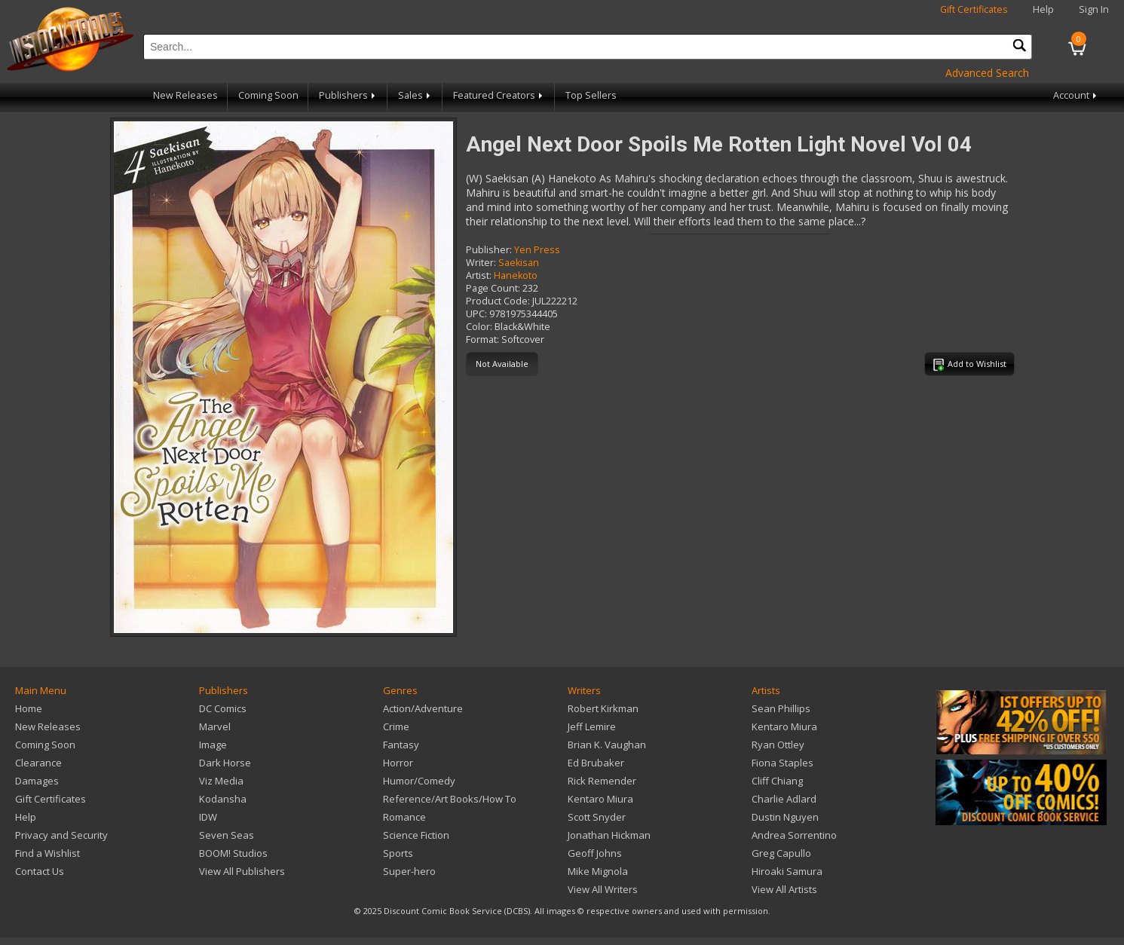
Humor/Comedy (419, 781)
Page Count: (493, 288)
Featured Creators (499, 95)
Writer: (481, 262)
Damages (37, 781)
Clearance (38, 762)
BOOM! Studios (233, 853)
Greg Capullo (781, 853)
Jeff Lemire (592, 726)
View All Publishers (242, 871)
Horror (398, 762)
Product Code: (498, 301)
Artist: (479, 275)
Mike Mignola (598, 871)
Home (28, 708)
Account (1076, 95)
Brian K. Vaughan (607, 744)
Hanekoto (515, 275)
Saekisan (518, 262)
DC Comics (223, 708)
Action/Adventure (423, 708)
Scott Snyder (597, 817)
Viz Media (221, 781)
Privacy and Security (61, 835)
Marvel (215, 726)
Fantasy (401, 744)
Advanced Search (987, 73)
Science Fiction (416, 835)
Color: (479, 326)
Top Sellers (591, 95)
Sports (398, 853)
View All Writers (603, 889)
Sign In (1094, 9)
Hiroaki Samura (787, 871)
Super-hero (409, 871)
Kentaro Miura (600, 799)
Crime (396, 726)
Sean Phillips (781, 708)
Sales (415, 95)
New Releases (185, 95)
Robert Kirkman (603, 708)
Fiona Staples (782, 762)
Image (213, 744)
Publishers (348, 95)
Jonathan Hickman (609, 835)
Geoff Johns (595, 853)
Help (1043, 9)
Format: (482, 339)
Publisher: (489, 249)
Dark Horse (225, 762)
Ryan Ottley (778, 744)
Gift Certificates (974, 9)
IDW (208, 817)
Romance (404, 817)
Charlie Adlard (784, 799)
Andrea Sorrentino (794, 835)
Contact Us (39, 871)
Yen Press (537, 249)
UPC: (476, 313)
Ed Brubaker (596, 762)
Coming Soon (268, 95)
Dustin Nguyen (785, 817)
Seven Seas (226, 835)
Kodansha (223, 799)
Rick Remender (602, 781)
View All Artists (784, 889)
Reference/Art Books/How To (449, 799)
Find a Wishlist (47, 853)
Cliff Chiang (777, 781)
